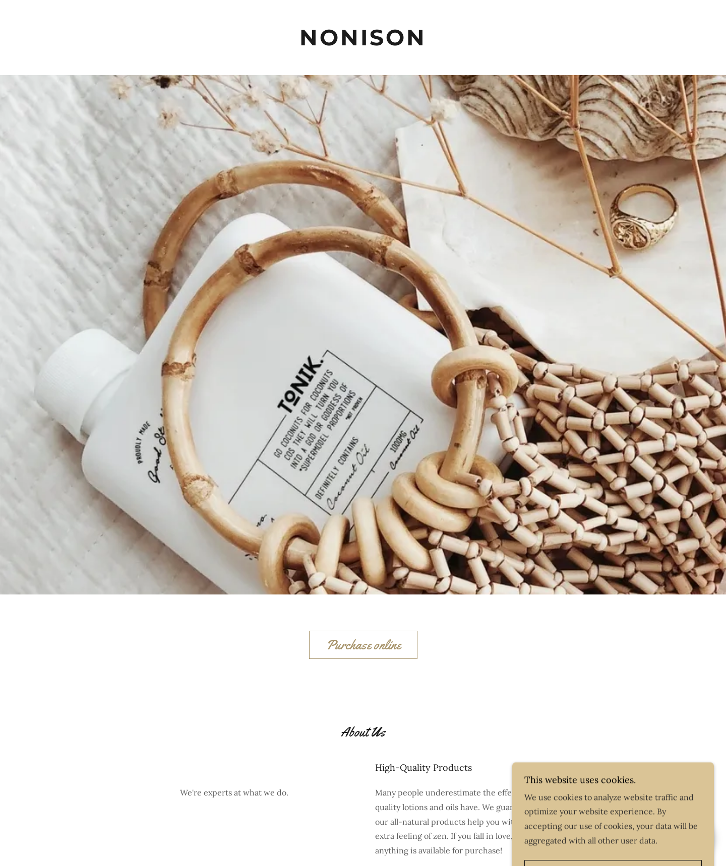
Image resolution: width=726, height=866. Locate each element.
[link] (363, 37)
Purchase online (363, 645)
